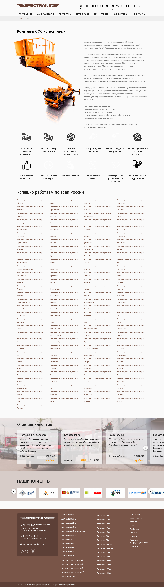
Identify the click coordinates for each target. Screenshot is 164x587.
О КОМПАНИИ (121, 14)
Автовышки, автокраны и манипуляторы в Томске (64, 373)
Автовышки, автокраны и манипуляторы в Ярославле (30, 406)
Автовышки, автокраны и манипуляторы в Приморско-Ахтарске (97, 327)
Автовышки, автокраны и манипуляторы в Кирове (130, 261)
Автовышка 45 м (69, 527)
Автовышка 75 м (69, 556)
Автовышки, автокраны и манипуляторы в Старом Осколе (97, 353)
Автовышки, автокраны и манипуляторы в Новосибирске (64, 314)
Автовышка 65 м (69, 548)
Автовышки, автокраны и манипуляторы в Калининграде (30, 261)
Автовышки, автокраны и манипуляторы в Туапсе (97, 373)
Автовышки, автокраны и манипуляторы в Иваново (130, 247)
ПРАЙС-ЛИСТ (82, 14)
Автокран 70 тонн (104, 536)
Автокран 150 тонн (105, 557)
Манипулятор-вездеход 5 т (73, 560)
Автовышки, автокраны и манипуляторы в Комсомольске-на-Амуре (30, 267)
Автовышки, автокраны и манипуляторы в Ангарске (97, 201)
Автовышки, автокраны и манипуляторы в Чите (30, 399)
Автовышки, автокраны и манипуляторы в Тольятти (30, 373)
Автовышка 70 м (69, 552)
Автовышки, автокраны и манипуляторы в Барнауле (30, 214)
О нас (132, 525)
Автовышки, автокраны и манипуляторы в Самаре (30, 340)
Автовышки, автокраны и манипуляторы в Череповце (130, 393)
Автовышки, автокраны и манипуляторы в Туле (130, 373)
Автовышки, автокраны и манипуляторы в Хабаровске (97, 386)
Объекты (134, 536)
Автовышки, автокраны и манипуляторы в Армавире (30, 208)
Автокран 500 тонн (105, 573)
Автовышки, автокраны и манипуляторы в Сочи (30, 353)
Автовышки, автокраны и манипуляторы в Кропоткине (64, 274)
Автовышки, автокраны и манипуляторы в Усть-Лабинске (30, 386)
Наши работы (101, 14)
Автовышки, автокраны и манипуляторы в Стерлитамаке (130, 353)
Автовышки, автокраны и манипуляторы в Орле (97, 320)
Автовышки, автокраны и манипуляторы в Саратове (130, 340)
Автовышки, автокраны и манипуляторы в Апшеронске (130, 201)
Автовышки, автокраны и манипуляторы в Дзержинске (130, 241)
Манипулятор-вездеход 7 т (73, 564)
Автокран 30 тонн (104, 516)
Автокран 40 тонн (104, 524)
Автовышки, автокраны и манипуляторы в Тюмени (30, 380)
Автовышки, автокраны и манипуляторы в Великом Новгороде (130, 221)
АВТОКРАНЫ (65, 14)
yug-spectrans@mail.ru (33, 544)
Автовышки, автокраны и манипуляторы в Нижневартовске (97, 300)
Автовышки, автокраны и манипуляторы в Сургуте (30, 360)
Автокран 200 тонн (105, 561)
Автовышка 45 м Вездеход (73, 531)
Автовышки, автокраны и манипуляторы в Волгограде (130, 228)
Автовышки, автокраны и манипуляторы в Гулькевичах (97, 241)
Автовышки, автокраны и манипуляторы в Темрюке (64, 366)
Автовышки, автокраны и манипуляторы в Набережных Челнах (30, 300)
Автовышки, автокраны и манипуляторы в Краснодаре (130, 267)
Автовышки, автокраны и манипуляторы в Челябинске (97, 393)
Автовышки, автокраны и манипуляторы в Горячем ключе (30, 241)
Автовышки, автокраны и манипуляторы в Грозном (64, 241)
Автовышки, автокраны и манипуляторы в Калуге (64, 261)
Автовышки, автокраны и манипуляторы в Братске (64, 221)
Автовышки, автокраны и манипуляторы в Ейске (64, 247)
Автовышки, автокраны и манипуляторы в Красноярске (30, 274)
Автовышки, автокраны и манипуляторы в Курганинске (30, 280)
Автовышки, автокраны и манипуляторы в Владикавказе (64, 228)
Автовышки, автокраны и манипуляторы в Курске (64, 280)
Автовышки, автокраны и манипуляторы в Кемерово (97, 261)
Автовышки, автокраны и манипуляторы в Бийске (130, 214)
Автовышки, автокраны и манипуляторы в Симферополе (64, 347)
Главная (19, 18)
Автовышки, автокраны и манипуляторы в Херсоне (130, 386)
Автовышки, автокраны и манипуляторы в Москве (97, 294)
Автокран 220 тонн (105, 565)
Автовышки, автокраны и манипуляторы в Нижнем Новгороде (30, 307)
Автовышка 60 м (69, 543)
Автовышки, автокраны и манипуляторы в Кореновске (64, 267)
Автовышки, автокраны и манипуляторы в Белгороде (64, 214)
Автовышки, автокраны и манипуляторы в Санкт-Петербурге (64, 340)
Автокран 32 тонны (105, 520)
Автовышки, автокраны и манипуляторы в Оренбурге (30, 320)
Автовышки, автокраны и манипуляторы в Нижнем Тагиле (64, 307)
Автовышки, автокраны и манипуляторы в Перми (30, 327)
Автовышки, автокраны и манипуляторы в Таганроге (97, 360)
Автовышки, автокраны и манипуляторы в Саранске (97, 340)
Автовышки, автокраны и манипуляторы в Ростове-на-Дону (64, 333)
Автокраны (134, 522)
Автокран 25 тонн (69, 576)
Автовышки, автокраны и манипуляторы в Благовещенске (30, 221)
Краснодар (140, 6)
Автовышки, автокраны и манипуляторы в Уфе (64, 386)
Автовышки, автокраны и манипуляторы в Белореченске (97, 214)
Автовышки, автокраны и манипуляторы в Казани (130, 254)
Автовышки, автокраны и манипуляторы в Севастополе (30, 347)
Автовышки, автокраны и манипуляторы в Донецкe (30, 247)
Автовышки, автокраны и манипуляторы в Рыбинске (97, 333)
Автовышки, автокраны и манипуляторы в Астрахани (97, 208)
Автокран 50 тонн (104, 528)
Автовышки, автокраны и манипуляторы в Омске (130, 314)
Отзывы (133, 533)
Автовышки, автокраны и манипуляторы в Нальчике (64, 300)
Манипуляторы (136, 518)
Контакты (134, 546)
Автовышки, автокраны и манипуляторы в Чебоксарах (64, 393)
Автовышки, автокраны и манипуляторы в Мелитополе (64, 294)
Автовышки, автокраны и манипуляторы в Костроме (97, 267)
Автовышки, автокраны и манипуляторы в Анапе (64, 201)
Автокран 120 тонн (105, 552)
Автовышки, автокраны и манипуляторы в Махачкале (30, 294)
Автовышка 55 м (69, 539)
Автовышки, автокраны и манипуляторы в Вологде (64, 234)
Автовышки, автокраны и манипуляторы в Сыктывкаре (64, 360)
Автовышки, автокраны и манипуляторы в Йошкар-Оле (97, 254)
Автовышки (135, 514)
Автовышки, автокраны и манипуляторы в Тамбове (130, 360)
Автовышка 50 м (69, 535)
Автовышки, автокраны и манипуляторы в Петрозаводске (64, 327)
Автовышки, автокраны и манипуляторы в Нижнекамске (130, 300)
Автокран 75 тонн (104, 540)
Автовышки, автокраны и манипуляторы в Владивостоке (30, 228)
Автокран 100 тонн (105, 548)
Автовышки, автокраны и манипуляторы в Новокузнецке (130, 307)
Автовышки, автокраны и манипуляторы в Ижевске (30, 254)
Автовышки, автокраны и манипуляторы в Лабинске (97, 280)
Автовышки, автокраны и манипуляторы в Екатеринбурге (97, 247)
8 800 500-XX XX (91, 6)
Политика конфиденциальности (139, 541)
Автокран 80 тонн (104, 544)
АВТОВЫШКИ (25, 14)
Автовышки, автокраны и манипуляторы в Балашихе (130, 208)
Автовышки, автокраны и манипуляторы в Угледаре (64, 380)
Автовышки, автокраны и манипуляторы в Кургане (130, 274)
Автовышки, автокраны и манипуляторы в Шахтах (64, 399)
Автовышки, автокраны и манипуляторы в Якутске (130, 399)
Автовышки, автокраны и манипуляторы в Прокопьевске (130, 327)
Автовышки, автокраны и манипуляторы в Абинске (30, 201)
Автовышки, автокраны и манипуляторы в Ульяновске (130, 380)
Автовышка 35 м (69, 523)
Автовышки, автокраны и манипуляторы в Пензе (130, 320)
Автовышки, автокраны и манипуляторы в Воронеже (97, 234)
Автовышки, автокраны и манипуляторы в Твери (30, 366)
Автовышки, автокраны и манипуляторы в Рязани (130, 333)
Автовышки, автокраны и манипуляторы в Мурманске (130, 294)
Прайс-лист (135, 529)
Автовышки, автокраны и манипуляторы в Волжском (30, 234)
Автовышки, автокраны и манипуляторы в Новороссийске (30, 314)
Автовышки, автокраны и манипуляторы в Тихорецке (130, 366)
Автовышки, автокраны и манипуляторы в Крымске (97, 274)
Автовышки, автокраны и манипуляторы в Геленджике (130, 234)
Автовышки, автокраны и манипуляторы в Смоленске (130, 347)
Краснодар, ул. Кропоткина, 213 (36, 525)
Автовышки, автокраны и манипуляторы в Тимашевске (97, 366)
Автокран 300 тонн (105, 569)
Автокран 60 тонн (104, 532)
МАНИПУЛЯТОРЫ (45, 14)
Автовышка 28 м (69, 515)
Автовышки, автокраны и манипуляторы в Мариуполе (130, 287)
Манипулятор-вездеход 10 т (73, 572)
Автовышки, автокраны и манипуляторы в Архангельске (64, 208)
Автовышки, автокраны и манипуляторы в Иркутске (64, 254)
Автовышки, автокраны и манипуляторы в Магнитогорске (64, 287)
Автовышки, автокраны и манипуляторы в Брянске (97, 221)
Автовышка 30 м (69, 519)
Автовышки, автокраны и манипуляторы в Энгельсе (97, 399)
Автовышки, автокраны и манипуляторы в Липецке (130, 280)
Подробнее (49, 460)
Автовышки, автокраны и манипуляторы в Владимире (97, 228)
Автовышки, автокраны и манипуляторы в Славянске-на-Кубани (97, 347)
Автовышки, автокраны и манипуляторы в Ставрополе (64, 353)
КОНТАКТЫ (139, 14)
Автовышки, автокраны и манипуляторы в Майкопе (97, 287)
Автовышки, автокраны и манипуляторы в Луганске (30, 287)
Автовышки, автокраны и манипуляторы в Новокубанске (97, 307)
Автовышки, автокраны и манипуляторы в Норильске (97, 314)
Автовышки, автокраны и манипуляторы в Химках (30, 393)
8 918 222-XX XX (117, 6)
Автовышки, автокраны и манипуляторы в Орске (64, 320)
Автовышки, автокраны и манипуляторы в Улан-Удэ (97, 380)
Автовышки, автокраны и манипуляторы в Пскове (30, 333)
